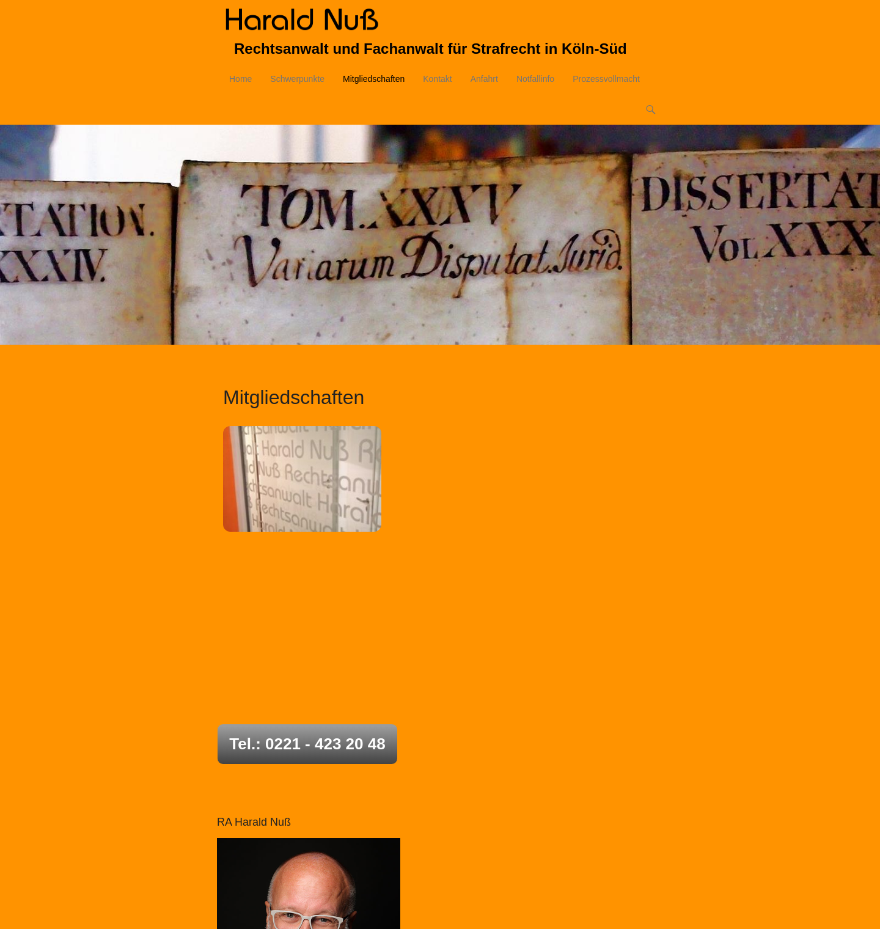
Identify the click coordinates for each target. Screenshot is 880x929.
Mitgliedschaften (374, 81)
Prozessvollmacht (606, 81)
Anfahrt (484, 81)
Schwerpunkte (297, 81)
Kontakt (437, 81)
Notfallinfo (535, 81)
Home (240, 81)
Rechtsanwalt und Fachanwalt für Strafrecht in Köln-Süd (430, 51)
